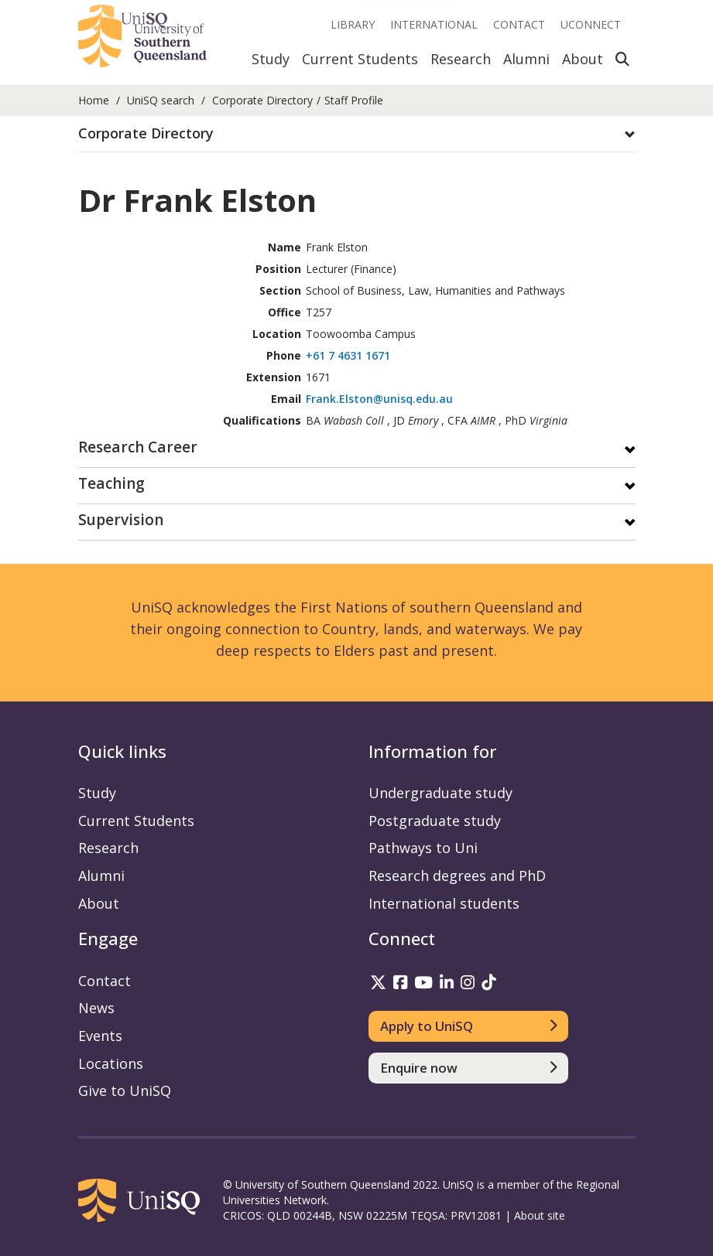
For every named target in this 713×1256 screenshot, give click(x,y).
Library (353, 24)
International (434, 24)
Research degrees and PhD (457, 875)
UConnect (590, 24)
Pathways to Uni (423, 847)
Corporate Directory (262, 100)
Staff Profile (353, 100)
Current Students (360, 58)
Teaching (111, 484)
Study (271, 58)
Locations (110, 1063)
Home (93, 100)
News (96, 1007)
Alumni (526, 58)
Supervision (120, 521)
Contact (519, 24)
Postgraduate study (434, 820)
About (582, 58)
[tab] (357, 134)
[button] (357, 134)
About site (539, 1215)
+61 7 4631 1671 (348, 355)
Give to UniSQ (124, 1090)
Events (100, 1035)
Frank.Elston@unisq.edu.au (379, 398)
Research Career (137, 448)
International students (443, 903)
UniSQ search (160, 100)
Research (460, 58)
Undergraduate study (440, 792)
